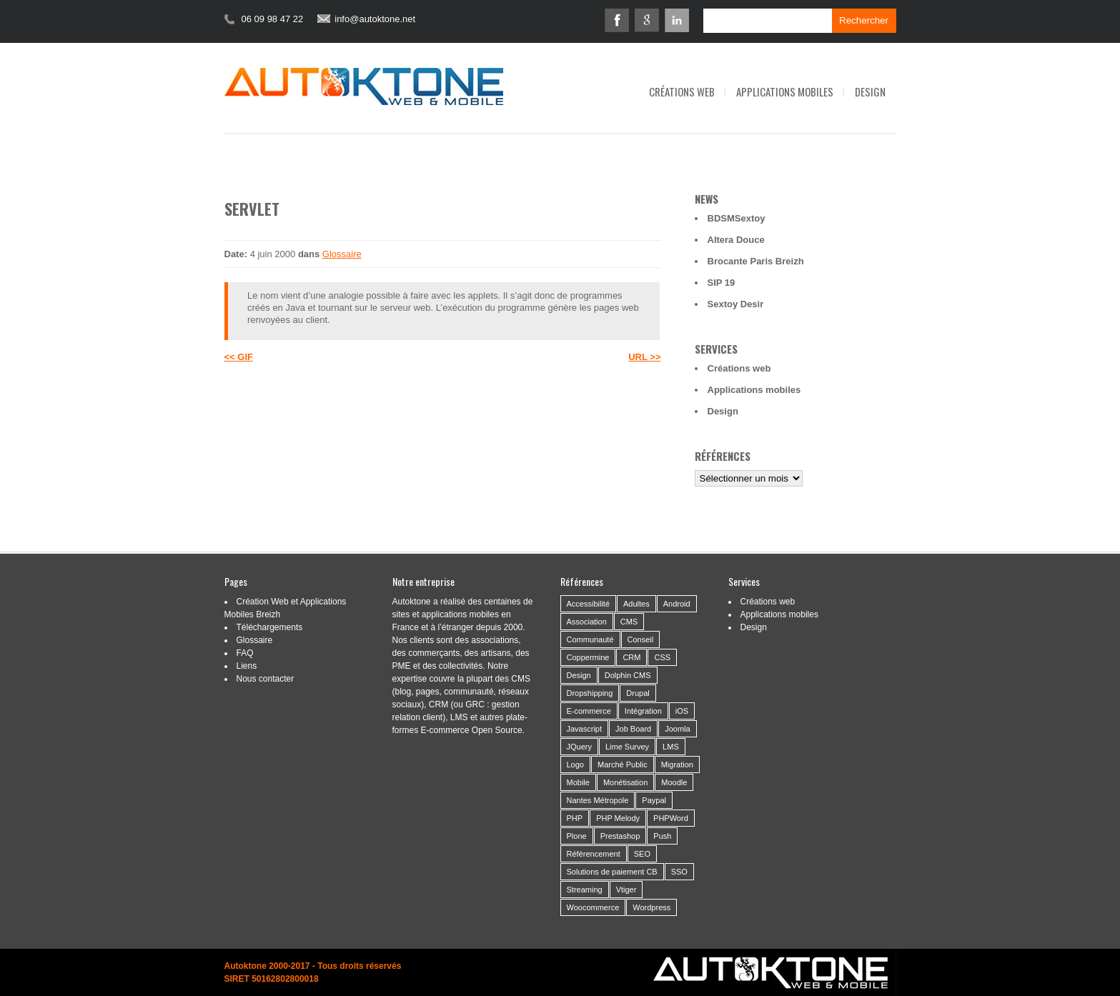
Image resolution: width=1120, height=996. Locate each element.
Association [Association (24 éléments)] (587, 621)
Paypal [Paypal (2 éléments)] (654, 800)
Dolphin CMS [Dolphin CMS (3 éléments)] (628, 675)
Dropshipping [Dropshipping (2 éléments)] (590, 693)
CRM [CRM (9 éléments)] (631, 657)
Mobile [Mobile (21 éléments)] (578, 782)
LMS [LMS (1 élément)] (671, 746)
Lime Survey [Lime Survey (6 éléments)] (627, 746)
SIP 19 (721, 282)
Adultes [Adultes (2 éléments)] (636, 603)
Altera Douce (736, 239)
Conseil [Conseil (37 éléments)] (641, 639)
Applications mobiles (784, 91)
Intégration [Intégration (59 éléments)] (643, 711)
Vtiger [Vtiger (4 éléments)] (626, 889)
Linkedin (677, 20)
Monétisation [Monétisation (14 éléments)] (625, 782)
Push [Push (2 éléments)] (662, 836)
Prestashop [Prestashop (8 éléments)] (620, 836)
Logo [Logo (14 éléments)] (575, 764)
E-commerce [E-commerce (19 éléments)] (589, 711)
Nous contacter (265, 679)
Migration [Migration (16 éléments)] (677, 764)
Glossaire (342, 254)
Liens (247, 666)
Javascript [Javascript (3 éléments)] (585, 728)
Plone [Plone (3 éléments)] (577, 836)
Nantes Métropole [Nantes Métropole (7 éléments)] (598, 800)
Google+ (647, 20)
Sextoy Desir (736, 304)
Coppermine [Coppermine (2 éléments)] (588, 657)
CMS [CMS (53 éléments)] (629, 621)
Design (870, 91)
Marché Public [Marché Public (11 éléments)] (623, 764)
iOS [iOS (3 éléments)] (681, 711)
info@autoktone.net (374, 19)
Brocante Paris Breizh (756, 261)
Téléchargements (270, 627)
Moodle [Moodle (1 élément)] (674, 782)
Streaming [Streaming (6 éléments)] (585, 889)
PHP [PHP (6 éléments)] (575, 818)
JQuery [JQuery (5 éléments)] (579, 746)
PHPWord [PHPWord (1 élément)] (670, 818)
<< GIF (238, 357)
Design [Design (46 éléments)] (579, 675)
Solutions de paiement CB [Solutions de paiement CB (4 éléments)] (612, 871)
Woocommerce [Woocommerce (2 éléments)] (593, 907)
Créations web (682, 91)
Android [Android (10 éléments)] (676, 603)
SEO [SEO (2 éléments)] (642, 854)
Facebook (617, 20)
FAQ (245, 653)
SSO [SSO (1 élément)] (679, 871)
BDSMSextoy (736, 218)
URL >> (644, 357)
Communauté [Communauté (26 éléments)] (590, 639)
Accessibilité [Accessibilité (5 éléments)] (588, 603)
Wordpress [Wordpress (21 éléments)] (651, 907)
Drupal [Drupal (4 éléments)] (637, 693)
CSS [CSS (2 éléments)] (662, 657)
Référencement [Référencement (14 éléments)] (593, 854)
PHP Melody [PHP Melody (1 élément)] (618, 818)
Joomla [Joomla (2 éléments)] (677, 728)
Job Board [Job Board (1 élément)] (633, 728)
